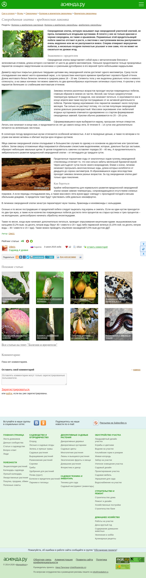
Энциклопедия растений (15, 466)
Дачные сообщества (13, 442)
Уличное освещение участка (109, 464)
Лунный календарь (12, 474)
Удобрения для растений (41, 471)
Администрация (64, 559)
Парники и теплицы (38, 482)
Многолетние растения (72, 452)
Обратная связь (42, 559)
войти (9, 393)
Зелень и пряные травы (41, 449)
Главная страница (13, 435)
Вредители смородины (85, 13)
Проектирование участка (107, 471)
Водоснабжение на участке (108, 482)
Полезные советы (12, 485)
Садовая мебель (103, 475)
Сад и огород (8, 13)
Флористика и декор (70, 467)
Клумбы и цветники (104, 445)
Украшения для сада (105, 478)
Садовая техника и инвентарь (71, 477)
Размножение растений (40, 460)
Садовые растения (38, 452)
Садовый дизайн (103, 467)
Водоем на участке (104, 449)
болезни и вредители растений (27, 25)
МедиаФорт (21, 565)
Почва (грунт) (36, 475)
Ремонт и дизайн (103, 501)
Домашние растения (71, 464)
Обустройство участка (108, 435)
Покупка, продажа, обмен (15, 481)
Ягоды (20, 13)
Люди (6, 454)
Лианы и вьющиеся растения (75, 456)
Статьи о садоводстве (14, 446)
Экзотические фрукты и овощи (76, 460)
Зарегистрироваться (15, 389)
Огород (32, 441)
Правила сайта (84, 559)
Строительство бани (105, 508)
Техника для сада (69, 482)
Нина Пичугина (62, 567)
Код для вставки (68, 257)
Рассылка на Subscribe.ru (113, 423)
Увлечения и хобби (104, 535)
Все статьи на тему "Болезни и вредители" (29, 344)
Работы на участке (104, 521)
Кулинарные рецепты (105, 538)
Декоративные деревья (72, 441)
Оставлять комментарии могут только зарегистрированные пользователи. (34, 379)
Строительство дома (105, 497)
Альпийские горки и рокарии (109, 452)
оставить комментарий (97, 247)
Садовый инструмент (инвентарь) (77, 486)
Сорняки (33, 464)
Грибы (32, 467)
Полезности (10, 462)
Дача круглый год (103, 525)
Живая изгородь (103, 456)
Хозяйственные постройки (108, 505)
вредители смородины (90, 25)
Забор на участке (103, 460)
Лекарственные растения (15, 477)
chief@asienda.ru (78, 567)
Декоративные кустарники (73, 445)
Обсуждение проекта (105, 550)
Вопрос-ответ (9, 450)
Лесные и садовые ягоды (41, 445)
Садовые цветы (68, 449)
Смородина (31, 13)
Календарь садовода (13, 470)
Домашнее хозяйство (107, 517)
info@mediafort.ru (100, 572)
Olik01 (12, 233)
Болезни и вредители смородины (55, 13)
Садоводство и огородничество (39, 436)
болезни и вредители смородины (60, 25)
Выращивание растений (41, 456)
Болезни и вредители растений (44, 478)
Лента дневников (11, 439)
